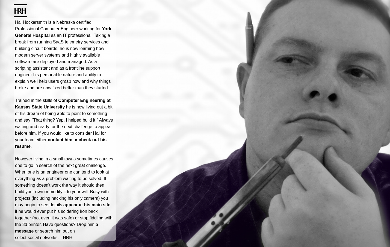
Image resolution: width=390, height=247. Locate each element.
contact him (60, 139)
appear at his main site (87, 204)
